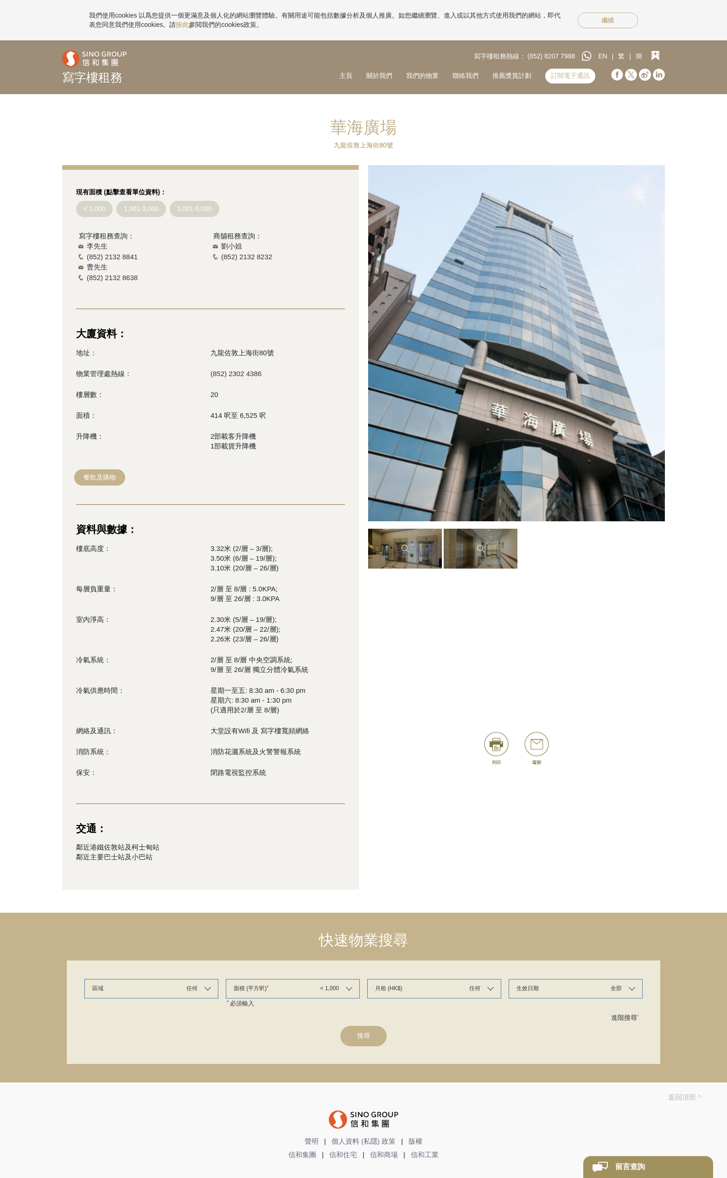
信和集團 (302, 1155)
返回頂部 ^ (684, 1097)
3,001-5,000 (194, 208)
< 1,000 (94, 208)
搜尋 (363, 1035)
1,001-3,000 (141, 208)
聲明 (312, 1141)
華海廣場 (363, 127)
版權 (415, 1141)
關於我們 (379, 75)
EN (602, 56)
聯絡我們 (465, 75)
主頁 (345, 75)
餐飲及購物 (99, 477)
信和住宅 (343, 1155)
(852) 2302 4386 (235, 374)
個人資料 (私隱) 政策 (363, 1141)
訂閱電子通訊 (570, 75)
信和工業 (425, 1155)
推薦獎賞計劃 (511, 75)
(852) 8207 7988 (551, 56)
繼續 (608, 20)
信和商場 (384, 1155)
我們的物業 (422, 75)
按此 (182, 24)
